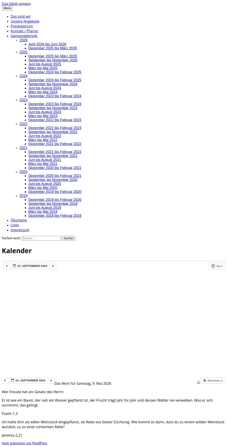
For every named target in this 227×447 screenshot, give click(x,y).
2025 (23, 52)
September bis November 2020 (52, 180)
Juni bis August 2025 (44, 64)
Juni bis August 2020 (44, 184)
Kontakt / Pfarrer (24, 31)
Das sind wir (21, 16)
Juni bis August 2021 (44, 160)
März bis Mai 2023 (42, 116)
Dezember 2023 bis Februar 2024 (54, 96)
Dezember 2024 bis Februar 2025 (54, 72)
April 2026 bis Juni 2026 (47, 44)
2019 (23, 196)
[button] (212, 381)
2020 (23, 172)
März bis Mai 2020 (42, 188)
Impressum (20, 229)
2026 (23, 40)
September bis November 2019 (52, 204)
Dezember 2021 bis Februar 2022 (54, 144)
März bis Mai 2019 (42, 212)
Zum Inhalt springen (16, 4)
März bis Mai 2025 (42, 68)
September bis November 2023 (52, 108)
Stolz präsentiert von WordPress (24, 443)
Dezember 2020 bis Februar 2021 (54, 168)
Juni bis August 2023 (44, 112)
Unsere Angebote (25, 21)
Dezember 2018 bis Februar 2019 (54, 216)
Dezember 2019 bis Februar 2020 (54, 192)
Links (15, 225)
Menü (7, 8)
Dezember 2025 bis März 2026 (52, 48)
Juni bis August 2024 (44, 88)
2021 (23, 148)
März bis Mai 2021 (42, 164)
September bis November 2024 (52, 84)
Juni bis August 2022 (44, 136)
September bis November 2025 (52, 60)
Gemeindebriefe (24, 35)
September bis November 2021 (52, 156)
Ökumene (19, 220)
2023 (23, 100)
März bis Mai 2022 (42, 140)
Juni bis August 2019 (44, 208)
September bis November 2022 (52, 132)
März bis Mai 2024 (42, 92)
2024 (23, 76)
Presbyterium (22, 26)
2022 (23, 124)
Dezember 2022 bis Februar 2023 (54, 120)
